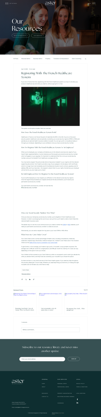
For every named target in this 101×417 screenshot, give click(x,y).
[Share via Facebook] (22, 279)
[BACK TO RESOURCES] (21, 35)
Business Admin (37, 58)
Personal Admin (25, 58)
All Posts (15, 58)
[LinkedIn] (77, 403)
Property (47, 58)
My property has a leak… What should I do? (76, 309)
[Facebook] (77, 399)
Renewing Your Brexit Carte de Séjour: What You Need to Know (24, 309)
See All (86, 290)
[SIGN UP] (74, 359)
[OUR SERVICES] (38, 35)
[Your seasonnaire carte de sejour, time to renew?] (50, 299)
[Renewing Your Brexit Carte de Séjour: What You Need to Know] (24, 299)
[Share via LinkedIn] (30, 279)
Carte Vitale (25, 270)
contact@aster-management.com (22, 407)
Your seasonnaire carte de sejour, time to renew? (48, 309)
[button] (93, 3)
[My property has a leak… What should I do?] (76, 299)
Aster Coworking (76, 58)
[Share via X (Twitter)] (26, 279)
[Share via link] (33, 279)
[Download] (50, 52)
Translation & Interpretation (61, 58)
